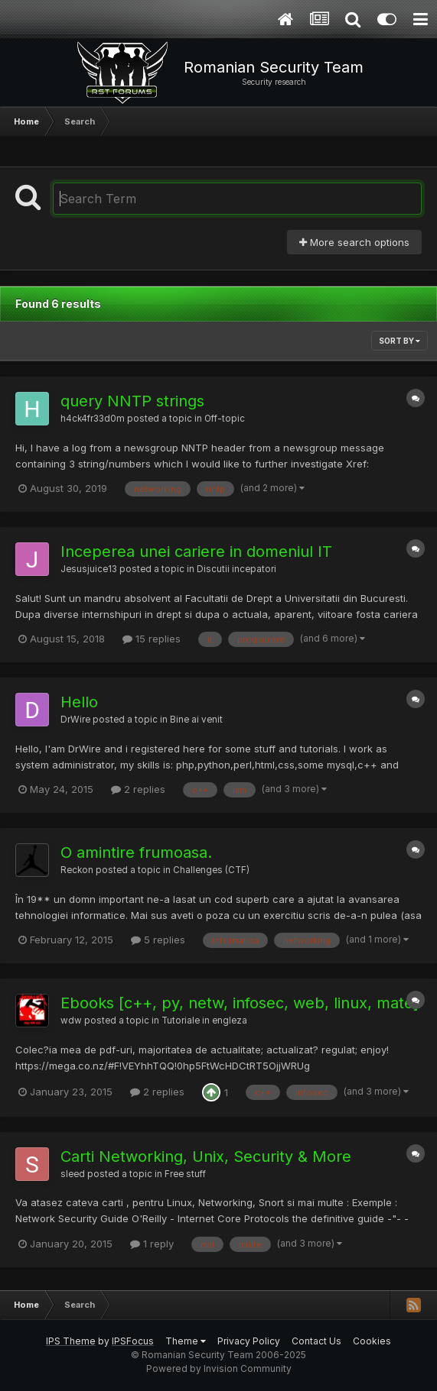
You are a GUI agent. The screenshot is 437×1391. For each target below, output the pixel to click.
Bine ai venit (196, 719)
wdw (71, 1020)
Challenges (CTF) (211, 870)
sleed (72, 1174)
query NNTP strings (132, 401)
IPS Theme (71, 1341)
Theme (185, 1341)
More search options (354, 242)
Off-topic (224, 418)
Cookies (372, 1341)
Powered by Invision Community (219, 1368)
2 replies (138, 789)
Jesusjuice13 (88, 569)
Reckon (76, 870)
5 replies (158, 939)
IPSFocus (133, 1341)
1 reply (152, 1243)
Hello (79, 702)
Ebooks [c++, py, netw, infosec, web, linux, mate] (239, 1003)
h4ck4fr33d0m (92, 418)
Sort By (399, 340)
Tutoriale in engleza (204, 1020)
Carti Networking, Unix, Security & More (205, 1156)
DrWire (75, 719)
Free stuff (185, 1174)
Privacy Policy (248, 1341)
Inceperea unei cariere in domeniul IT (196, 551)
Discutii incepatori (236, 569)
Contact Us (316, 1341)
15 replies (151, 638)
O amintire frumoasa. (136, 852)
